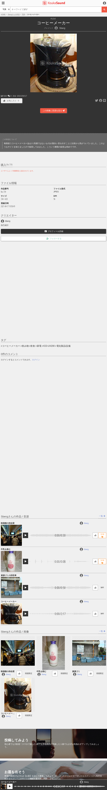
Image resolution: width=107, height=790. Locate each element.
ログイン (36, 360)
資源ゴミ (76, 671)
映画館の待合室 (7, 523)
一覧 (102, 516)
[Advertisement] (53, 124)
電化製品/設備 (63, 346)
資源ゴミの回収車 (8, 575)
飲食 (33, 346)
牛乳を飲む (6, 549)
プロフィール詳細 (54, 231)
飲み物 (25, 346)
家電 (39, 346)
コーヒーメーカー (8, 782)
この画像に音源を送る (53, 110)
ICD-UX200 (49, 346)
